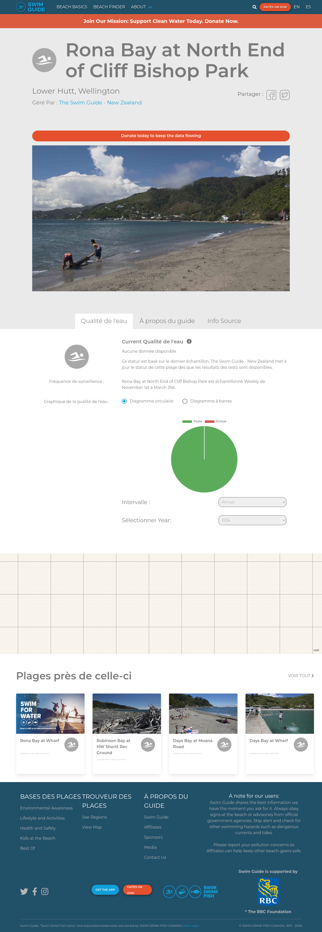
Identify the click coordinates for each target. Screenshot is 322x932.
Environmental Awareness (46, 808)
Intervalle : (136, 502)
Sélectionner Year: (146, 520)
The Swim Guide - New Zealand (100, 102)
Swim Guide (156, 817)
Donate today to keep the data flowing (161, 135)
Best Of (27, 848)
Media (150, 847)
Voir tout (301, 675)
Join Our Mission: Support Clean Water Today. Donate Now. (161, 21)
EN (297, 7)
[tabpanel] (161, 433)
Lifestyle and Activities (42, 818)
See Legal (191, 925)
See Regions (94, 817)
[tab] (104, 321)
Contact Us (155, 857)
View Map (92, 827)
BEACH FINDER (109, 7)
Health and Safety (38, 828)
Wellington (99, 91)
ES (308, 7)
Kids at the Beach (37, 838)
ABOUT (138, 7)
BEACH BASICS (72, 7)
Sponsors (153, 837)
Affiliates (152, 827)
